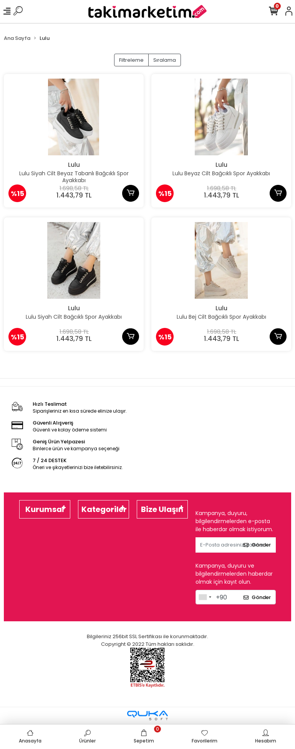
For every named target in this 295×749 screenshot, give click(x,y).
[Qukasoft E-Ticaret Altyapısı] (147, 715)
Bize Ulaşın (162, 509)
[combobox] (205, 597)
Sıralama (164, 60)
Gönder (257, 544)
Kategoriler (104, 509)
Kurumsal (44, 509)
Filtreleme (131, 60)
